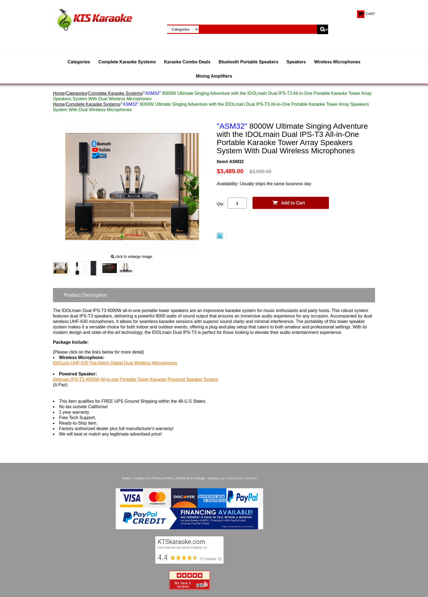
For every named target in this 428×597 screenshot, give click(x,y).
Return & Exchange (190, 478)
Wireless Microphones (337, 62)
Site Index (251, 478)
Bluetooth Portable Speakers (248, 62)
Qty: (220, 203)
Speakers (296, 62)
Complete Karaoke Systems (127, 62)
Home (59, 93)
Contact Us (141, 478)
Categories (79, 62)
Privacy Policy (163, 478)
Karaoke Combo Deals (187, 62)
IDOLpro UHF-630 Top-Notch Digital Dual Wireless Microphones (115, 363)
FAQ (230, 478)
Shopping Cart (216, 478)
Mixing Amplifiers (214, 76)
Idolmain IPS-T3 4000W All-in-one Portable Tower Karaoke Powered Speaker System (135, 379)
